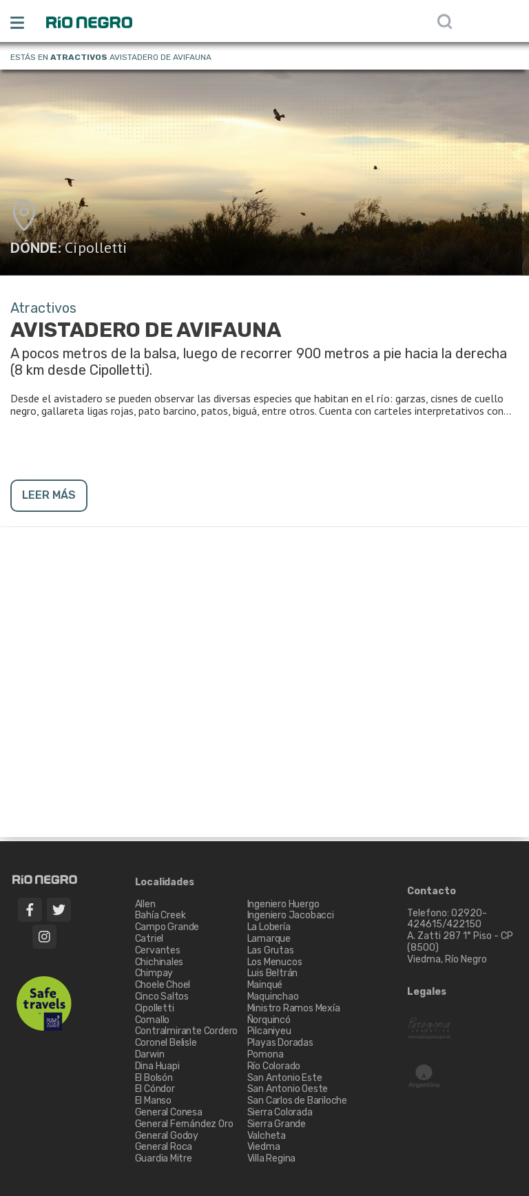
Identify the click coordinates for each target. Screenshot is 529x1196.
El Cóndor (155, 1089)
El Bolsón (154, 1078)
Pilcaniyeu (269, 1031)
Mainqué (265, 985)
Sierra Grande (276, 1124)
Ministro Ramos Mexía (293, 1008)
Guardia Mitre (163, 1158)
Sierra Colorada (280, 1112)
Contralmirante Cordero (186, 1031)
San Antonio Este (284, 1078)
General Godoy (166, 1136)
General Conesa (169, 1112)
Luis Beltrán (272, 973)
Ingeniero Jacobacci (290, 915)
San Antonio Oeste (288, 1089)
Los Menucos (274, 962)
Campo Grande (167, 927)
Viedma (263, 1147)
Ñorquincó (269, 1020)
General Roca (164, 1147)
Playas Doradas (280, 1043)
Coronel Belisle (166, 1043)
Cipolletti (96, 247)
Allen (145, 904)
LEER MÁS (49, 495)
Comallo (152, 1020)
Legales (426, 992)
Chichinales (159, 962)
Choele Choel (163, 985)
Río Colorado (274, 1066)
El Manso (153, 1100)
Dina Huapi (157, 1066)
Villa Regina (271, 1158)
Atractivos (78, 57)
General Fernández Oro (184, 1124)
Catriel (149, 939)
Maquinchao (273, 996)
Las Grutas (270, 950)
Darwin (150, 1054)
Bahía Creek (160, 915)
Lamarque (269, 939)
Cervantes (157, 950)
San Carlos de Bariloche (297, 1100)
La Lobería (269, 927)
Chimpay (154, 973)
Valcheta (266, 1136)
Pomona (265, 1054)
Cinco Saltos (162, 996)
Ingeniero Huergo (283, 904)
